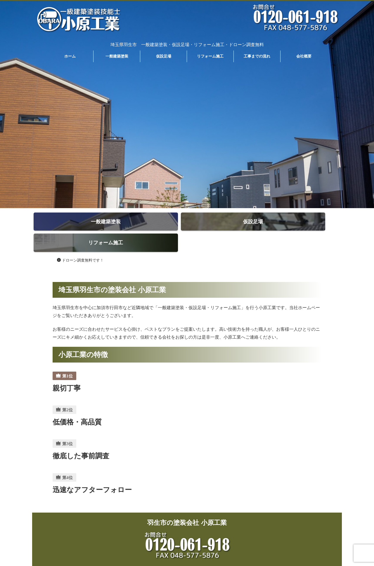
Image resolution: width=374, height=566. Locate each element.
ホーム (70, 56)
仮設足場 (163, 56)
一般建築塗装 (116, 56)
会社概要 (303, 56)
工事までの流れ (257, 56)
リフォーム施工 (210, 56)
